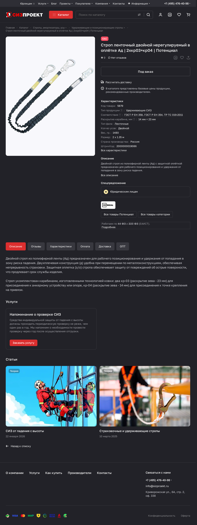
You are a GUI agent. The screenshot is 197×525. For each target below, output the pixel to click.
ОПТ (122, 246)
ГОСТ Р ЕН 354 (153, 114)
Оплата (85, 246)
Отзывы (36, 246)
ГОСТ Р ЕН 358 (133, 114)
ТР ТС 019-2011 (173, 114)
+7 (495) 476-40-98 (176, 3)
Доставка (105, 246)
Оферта (185, 515)
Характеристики (61, 246)
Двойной (123, 128)
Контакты (104, 473)
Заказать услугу (23, 342)
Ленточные (121, 123)
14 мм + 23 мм (147, 119)
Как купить (53, 473)
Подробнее (108, 227)
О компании (14, 473)
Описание (15, 246)
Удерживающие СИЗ (139, 110)
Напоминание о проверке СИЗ (35, 314)
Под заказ (145, 71)
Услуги (34, 473)
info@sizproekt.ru (157, 486)
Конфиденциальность (161, 515)
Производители (79, 473)
